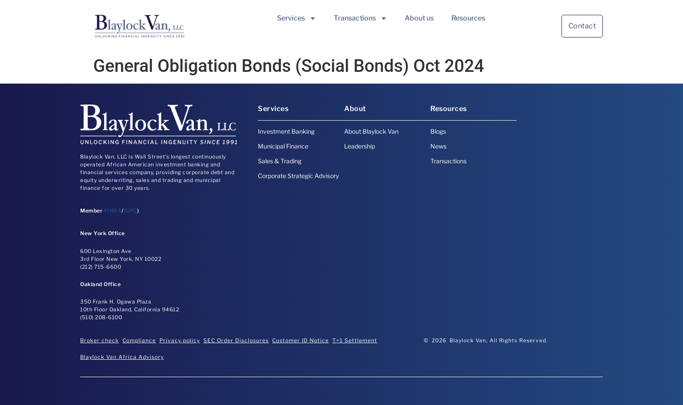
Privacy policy (179, 340)
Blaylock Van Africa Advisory (122, 357)
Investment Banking (286, 131)
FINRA (113, 210)
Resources (468, 18)
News (438, 146)
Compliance (139, 340)
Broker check (99, 340)
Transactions (360, 18)
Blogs (438, 131)
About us (419, 18)
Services (296, 18)
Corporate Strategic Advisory (298, 175)
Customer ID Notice (300, 340)
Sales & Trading (279, 161)
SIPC (130, 210)
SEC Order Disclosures (236, 340)
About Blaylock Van (371, 131)
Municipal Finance (283, 146)
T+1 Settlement (354, 340)
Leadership (359, 146)
